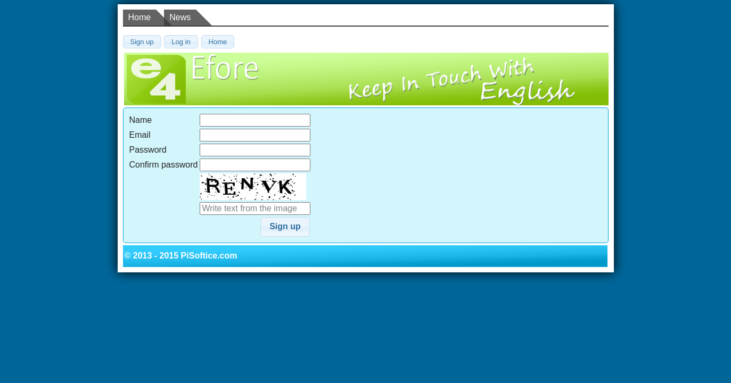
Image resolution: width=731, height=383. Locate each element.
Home (139, 17)
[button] (142, 41)
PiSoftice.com (209, 255)
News (180, 17)
